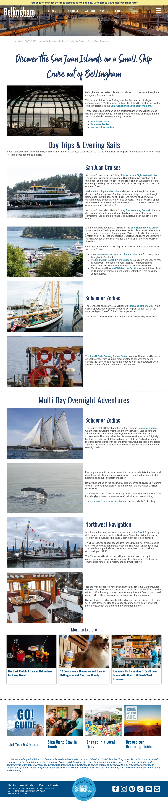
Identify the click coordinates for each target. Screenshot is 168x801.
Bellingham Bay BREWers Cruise (112, 260)
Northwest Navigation (102, 127)
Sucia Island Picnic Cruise (145, 227)
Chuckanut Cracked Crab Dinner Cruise (116, 254)
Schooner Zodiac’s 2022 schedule (108, 501)
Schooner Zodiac (100, 124)
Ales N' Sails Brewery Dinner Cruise (108, 356)
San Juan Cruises (100, 121)
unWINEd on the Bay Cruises (127, 268)
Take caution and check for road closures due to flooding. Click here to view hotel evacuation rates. (84, 2)
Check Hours (50, 788)
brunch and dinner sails (139, 306)
